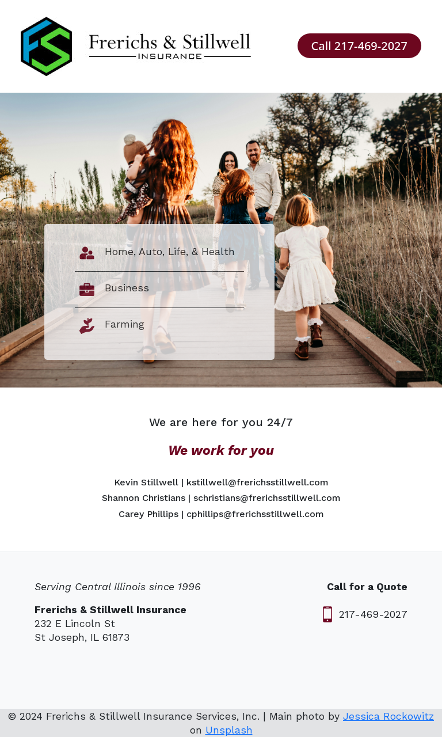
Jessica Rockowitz (388, 716)
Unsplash (229, 730)
